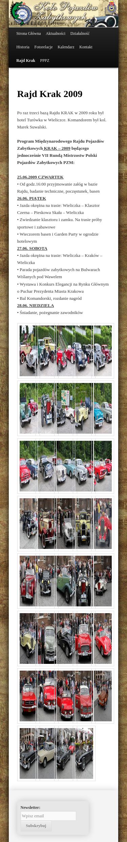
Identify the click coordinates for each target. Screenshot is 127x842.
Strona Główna (28, 33)
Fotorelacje (44, 47)
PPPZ (44, 60)
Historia (22, 47)
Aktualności (55, 33)
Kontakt (85, 47)
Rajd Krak (25, 60)
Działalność (80, 33)
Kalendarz (66, 47)
